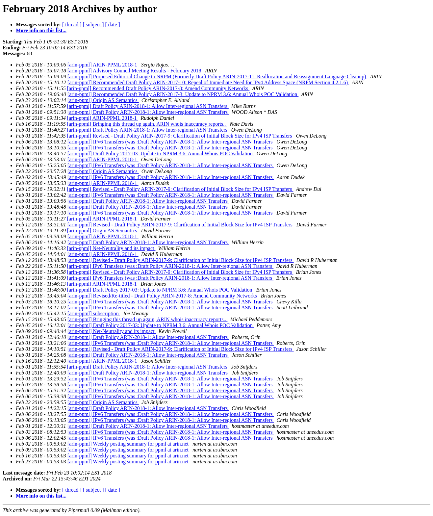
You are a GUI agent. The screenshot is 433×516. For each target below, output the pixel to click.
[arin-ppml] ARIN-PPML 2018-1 (103, 64)
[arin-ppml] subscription (93, 313)
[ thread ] (72, 24)
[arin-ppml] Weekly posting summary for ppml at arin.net (128, 444)
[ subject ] (93, 24)
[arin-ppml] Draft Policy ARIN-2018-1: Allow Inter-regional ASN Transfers (148, 106)
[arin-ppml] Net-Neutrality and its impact (111, 248)
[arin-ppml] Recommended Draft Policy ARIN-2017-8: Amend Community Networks (158, 88)
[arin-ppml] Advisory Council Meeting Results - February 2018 (135, 70)
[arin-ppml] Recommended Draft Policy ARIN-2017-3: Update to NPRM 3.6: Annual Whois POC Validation (182, 94)
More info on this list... (41, 30)
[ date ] (112, 24)
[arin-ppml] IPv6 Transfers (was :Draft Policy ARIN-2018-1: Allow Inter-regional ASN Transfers (170, 141)
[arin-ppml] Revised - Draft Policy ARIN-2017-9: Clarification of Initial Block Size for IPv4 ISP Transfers (180, 136)
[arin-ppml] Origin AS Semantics (103, 100)
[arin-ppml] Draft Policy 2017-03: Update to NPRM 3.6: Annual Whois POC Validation (160, 153)
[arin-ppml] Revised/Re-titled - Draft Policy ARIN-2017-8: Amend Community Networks (162, 295)
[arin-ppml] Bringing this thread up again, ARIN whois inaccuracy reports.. (147, 124)
